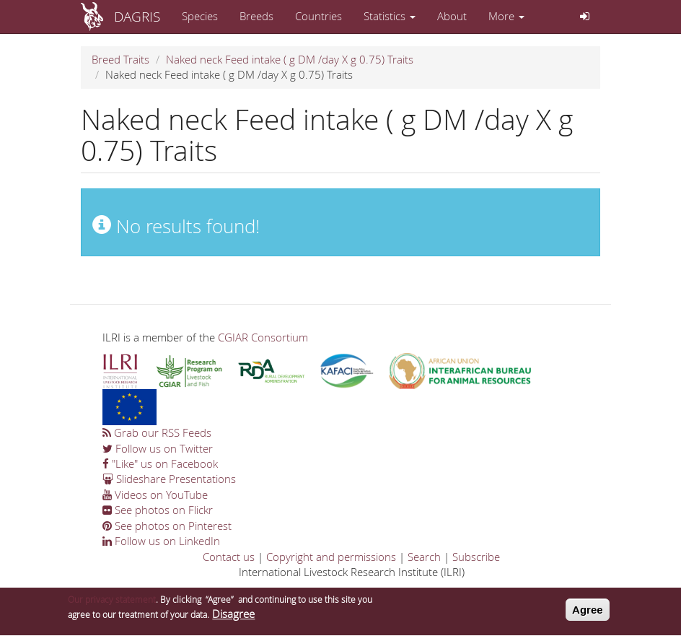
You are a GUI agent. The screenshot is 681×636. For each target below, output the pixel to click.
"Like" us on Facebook (160, 463)
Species (200, 16)
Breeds (256, 16)
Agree (587, 611)
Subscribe (476, 556)
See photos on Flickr (157, 509)
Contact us (229, 556)
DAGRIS (137, 16)
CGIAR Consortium (263, 337)
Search (424, 556)
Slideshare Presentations (169, 478)
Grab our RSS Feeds (156, 432)
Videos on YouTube (155, 494)
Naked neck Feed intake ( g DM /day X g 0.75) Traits (289, 59)
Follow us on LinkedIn (161, 540)
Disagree (233, 616)
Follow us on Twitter (157, 448)
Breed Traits (120, 59)
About (452, 16)
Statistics (390, 16)
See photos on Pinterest (167, 525)
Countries (318, 16)
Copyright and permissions (331, 556)
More (506, 16)
